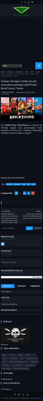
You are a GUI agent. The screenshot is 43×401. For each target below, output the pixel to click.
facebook (37, 228)
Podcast (12, 355)
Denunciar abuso (9, 310)
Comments (35, 286)
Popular (21, 286)
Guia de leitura (17, 365)
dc (34, 355)
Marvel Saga (6, 368)
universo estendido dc (21, 368)
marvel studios (30, 365)
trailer (38, 72)
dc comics (13, 358)
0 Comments (5, 94)
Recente (8, 286)
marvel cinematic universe (18, 362)
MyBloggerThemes (36, 398)
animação (10, 72)
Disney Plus (19, 72)
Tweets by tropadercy (9, 304)
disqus (29, 228)
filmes (5, 358)
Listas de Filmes (32, 358)
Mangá (20, 355)
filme (4, 355)
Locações (6, 365)
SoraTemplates (14, 398)
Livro (21, 358)
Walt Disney (34, 362)
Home (3, 72)
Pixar (26, 72)
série (32, 72)
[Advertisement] (21, 39)
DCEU (4, 362)
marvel (28, 355)
